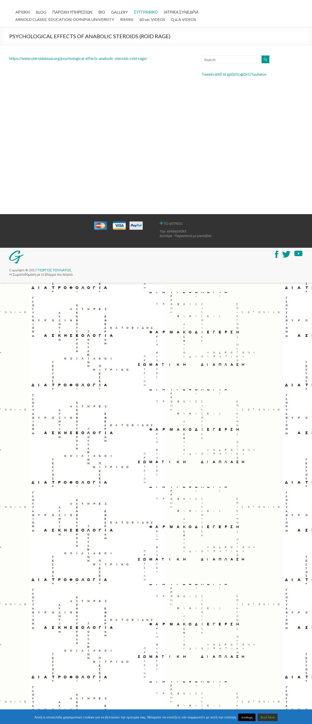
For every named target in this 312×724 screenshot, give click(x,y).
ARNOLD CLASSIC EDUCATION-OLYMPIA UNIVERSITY (64, 19)
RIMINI (126, 19)
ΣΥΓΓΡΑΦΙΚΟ (146, 12)
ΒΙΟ (101, 12)
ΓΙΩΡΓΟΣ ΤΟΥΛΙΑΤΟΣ (54, 270)
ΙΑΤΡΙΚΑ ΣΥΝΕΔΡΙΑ (181, 12)
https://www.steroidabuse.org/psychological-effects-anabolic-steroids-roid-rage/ (78, 58)
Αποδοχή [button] (247, 717)
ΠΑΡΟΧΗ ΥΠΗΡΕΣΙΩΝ (72, 12)
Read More (268, 717)
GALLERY (119, 12)
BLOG (41, 12)
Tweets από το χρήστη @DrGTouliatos (234, 74)
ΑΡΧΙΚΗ (22, 12)
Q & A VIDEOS (183, 19)
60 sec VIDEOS (152, 19)
